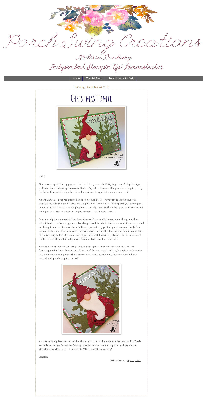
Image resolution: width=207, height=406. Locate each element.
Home (76, 78)
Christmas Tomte (91, 98)
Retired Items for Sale (121, 78)
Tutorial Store (94, 78)
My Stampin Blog (134, 361)
